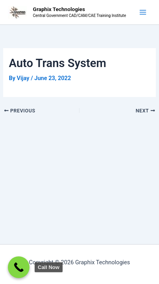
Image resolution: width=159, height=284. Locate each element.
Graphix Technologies (59, 9)
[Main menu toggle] (143, 12)
